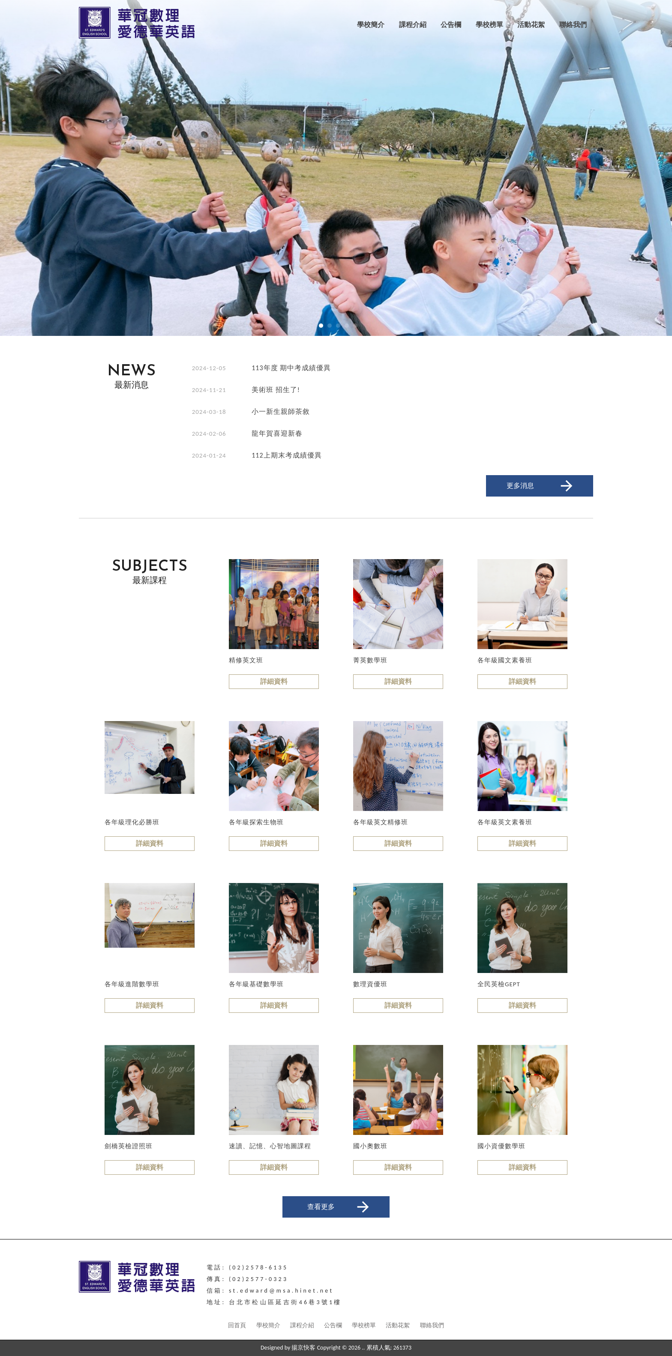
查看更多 (339, 1206)
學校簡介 (370, 25)
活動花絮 (531, 25)
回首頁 (237, 1325)
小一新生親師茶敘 (281, 411)
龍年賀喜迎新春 (277, 433)
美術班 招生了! (276, 390)
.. (363, 1347)
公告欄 (451, 25)
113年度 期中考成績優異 (291, 368)
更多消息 (541, 485)
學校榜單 (489, 25)
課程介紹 (412, 25)
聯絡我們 (573, 25)
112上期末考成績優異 (286, 455)
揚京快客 (303, 1347)
